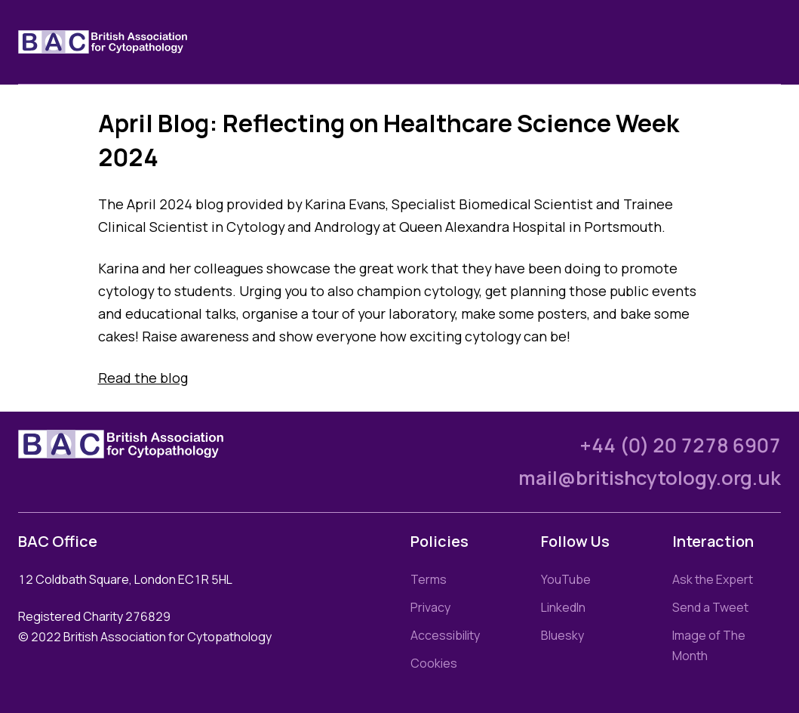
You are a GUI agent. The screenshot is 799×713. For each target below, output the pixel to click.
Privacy (430, 607)
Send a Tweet (710, 607)
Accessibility (445, 635)
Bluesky (562, 635)
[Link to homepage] (120, 42)
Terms (428, 579)
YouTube (566, 579)
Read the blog (143, 378)
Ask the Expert (712, 579)
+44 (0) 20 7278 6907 (680, 445)
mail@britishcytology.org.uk (649, 478)
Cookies (433, 663)
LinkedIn (563, 607)
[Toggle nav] (769, 42)
